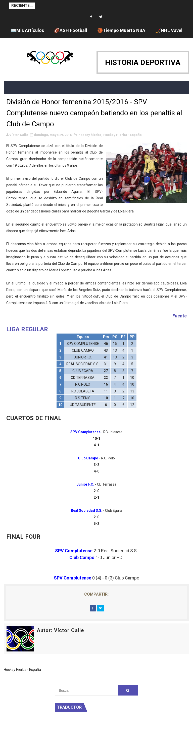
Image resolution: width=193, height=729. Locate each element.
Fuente (179, 315)
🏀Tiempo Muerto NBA (121, 30)
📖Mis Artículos (27, 30)
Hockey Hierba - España (122, 135)
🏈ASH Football (70, 30)
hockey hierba (89, 135)
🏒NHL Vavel (168, 30)
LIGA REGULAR (27, 329)
